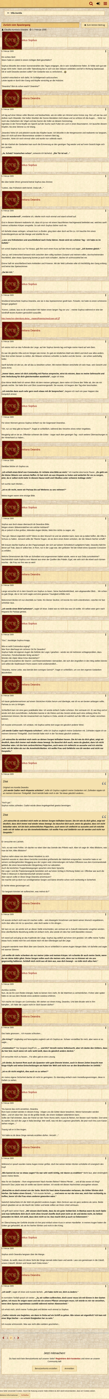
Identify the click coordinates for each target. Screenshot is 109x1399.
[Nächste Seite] (18, 1338)
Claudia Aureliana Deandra (16, 30)
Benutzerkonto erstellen (46, 1368)
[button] (105, 3)
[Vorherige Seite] (3, 1338)
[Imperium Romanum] (1, 3)
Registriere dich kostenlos (68, 1358)
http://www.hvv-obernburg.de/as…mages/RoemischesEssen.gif (29, 318)
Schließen (25, 1395)
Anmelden (69, 1368)
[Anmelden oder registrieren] (98, 3)
